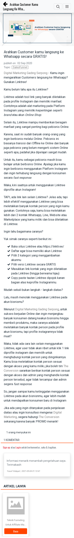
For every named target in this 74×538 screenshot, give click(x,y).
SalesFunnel (20, 67)
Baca (15, 531)
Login (18, 447)
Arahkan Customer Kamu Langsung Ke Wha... (20, 6)
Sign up (6, 447)
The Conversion (49, 417)
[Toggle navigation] (67, 6)
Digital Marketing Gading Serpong (26, 73)
